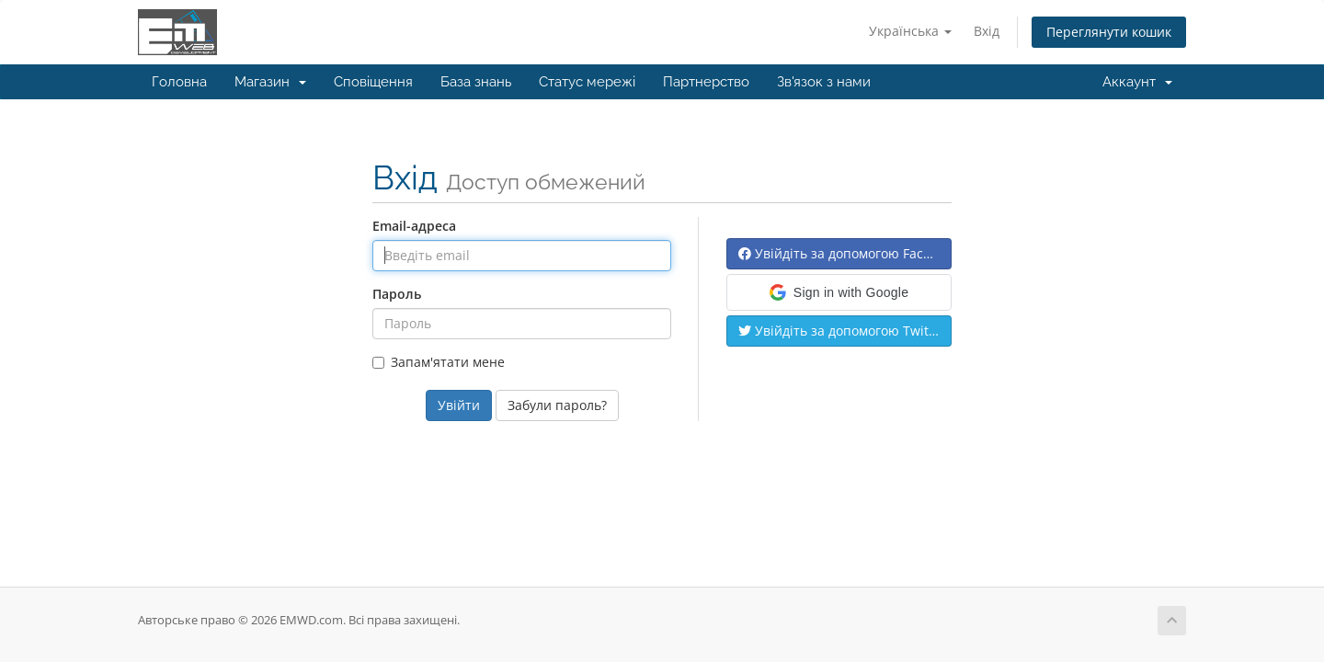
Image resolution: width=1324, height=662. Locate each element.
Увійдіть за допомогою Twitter (842, 330)
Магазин (270, 82)
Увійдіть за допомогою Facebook (845, 253)
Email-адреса (414, 225)
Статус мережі (587, 82)
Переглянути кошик (1108, 31)
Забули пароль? (557, 405)
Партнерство (706, 82)
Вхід (986, 31)
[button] (839, 292)
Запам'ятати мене (438, 362)
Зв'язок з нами (824, 82)
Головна (179, 82)
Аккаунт (1137, 82)
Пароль (396, 293)
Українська (910, 31)
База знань (475, 82)
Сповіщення (373, 82)
